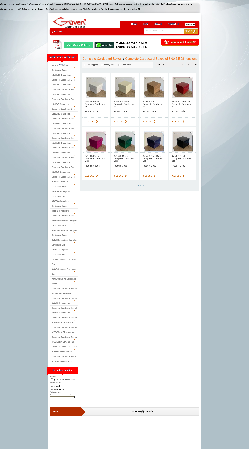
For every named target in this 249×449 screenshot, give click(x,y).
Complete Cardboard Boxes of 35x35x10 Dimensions (64, 339)
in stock (57, 386)
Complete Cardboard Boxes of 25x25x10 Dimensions (64, 320)
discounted (126, 65)
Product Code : (92, 111)
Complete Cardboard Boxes (102, 58)
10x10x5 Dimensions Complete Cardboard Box (63, 106)
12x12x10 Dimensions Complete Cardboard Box (63, 116)
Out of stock (59, 389)
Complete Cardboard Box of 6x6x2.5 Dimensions (64, 310)
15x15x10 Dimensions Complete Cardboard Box (63, 135)
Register (158, 24)
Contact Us (173, 24)
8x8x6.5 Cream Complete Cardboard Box (124, 104)
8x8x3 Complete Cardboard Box (64, 271)
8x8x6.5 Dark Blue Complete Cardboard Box (153, 158)
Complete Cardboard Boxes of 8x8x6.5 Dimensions (64, 358)
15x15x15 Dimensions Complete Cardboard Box (63, 145)
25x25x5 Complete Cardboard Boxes (60, 184)
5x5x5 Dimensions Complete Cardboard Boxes (64, 232)
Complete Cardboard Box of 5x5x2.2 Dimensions (64, 300)
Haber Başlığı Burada (142, 411)
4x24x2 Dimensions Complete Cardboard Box (63, 213)
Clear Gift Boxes (76, 21)
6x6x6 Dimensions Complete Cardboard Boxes (64, 242)
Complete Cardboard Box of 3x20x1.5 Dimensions (64, 291)
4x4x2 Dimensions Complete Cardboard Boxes (64, 223)
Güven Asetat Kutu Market (64, 380)
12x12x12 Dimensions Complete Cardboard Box (63, 126)
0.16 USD (89, 121)
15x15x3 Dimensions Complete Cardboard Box (63, 155)
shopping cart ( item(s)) (183, 42)
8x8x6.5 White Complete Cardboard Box (95, 104)
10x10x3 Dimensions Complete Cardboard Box (63, 96)
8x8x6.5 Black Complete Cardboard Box (182, 158)
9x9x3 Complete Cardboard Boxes (64, 281)
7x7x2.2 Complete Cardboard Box (60, 252)
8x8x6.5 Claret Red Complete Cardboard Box (182, 104)
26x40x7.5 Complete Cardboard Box (61, 193)
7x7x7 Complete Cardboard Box (64, 261)
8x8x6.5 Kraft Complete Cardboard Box (153, 104)
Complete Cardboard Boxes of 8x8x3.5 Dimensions (64, 349)
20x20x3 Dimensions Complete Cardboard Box (63, 174)
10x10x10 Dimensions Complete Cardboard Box (63, 77)
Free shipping (92, 65)
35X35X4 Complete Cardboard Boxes (60, 203)
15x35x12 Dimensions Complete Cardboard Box (63, 164)
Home (134, 24)
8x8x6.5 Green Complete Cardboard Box (124, 158)
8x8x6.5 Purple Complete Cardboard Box (95, 158)
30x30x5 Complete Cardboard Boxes (60, 67)
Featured (58, 32)
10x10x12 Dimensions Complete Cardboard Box (63, 87)
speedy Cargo (110, 65)
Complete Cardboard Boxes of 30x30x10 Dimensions (64, 329)
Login (145, 24)
